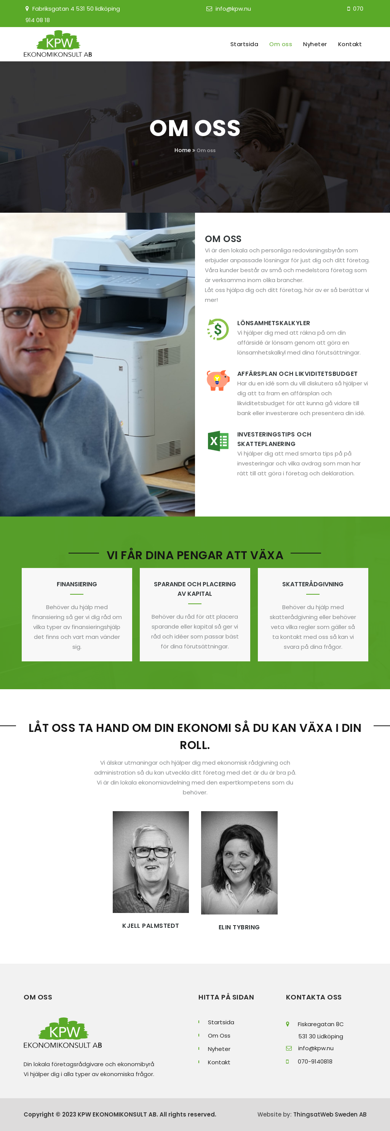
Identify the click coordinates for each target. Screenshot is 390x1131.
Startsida (244, 44)
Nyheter (315, 44)
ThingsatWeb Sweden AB (329, 1114)
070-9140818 (309, 1061)
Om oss (280, 44)
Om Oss (219, 1036)
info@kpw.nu (233, 9)
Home (182, 150)
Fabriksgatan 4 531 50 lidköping (76, 9)
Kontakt (350, 44)
